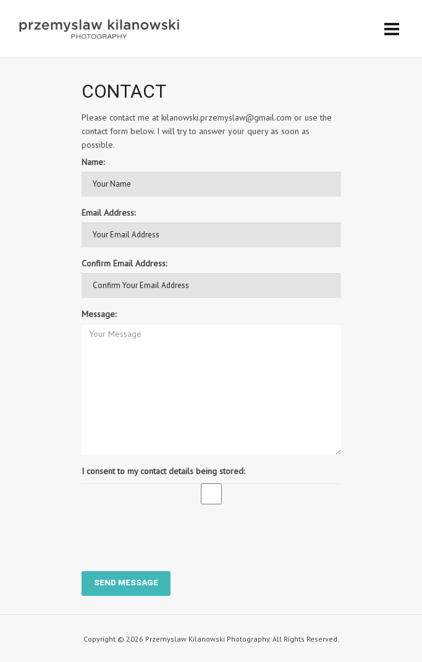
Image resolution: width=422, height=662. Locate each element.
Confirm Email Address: (124, 263)
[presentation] (175, 538)
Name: (93, 162)
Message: (99, 314)
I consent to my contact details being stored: (163, 471)
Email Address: (108, 212)
